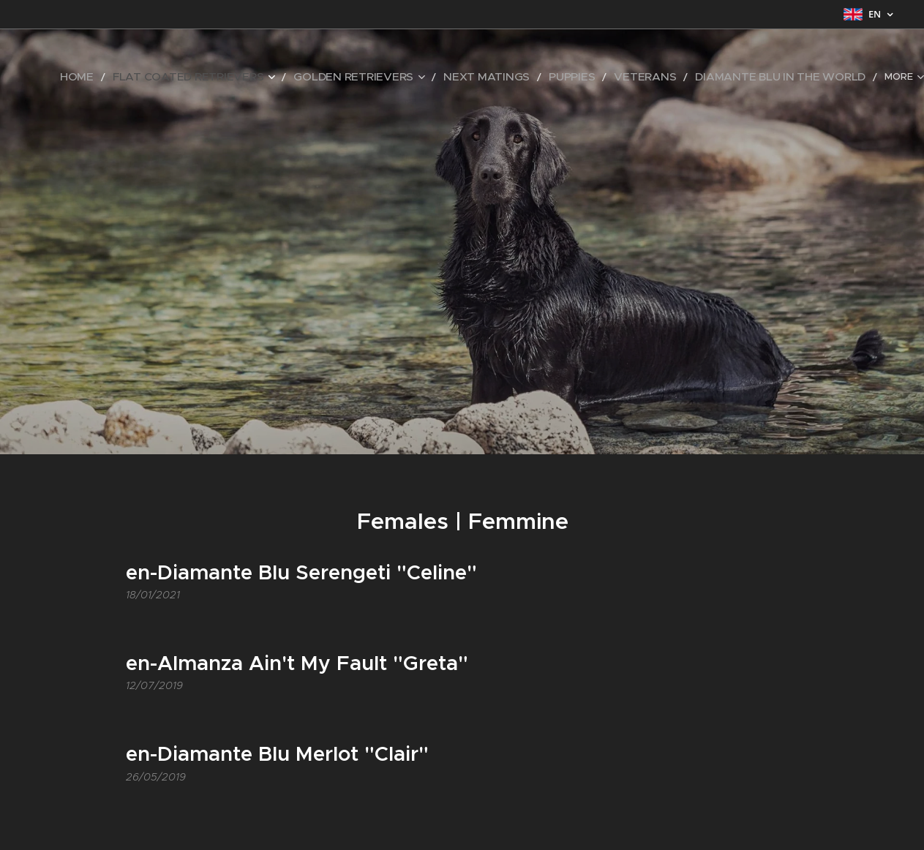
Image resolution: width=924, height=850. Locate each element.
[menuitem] (143, 77)
